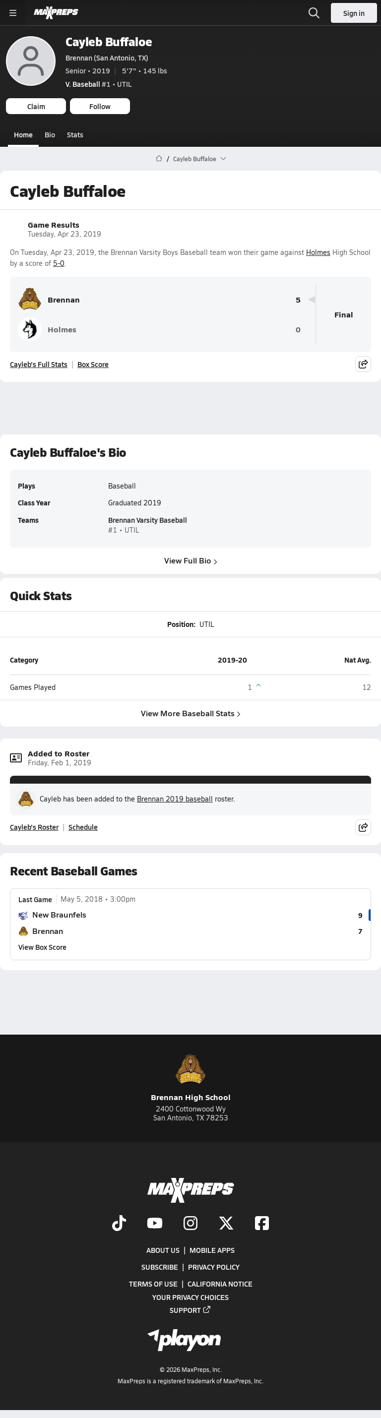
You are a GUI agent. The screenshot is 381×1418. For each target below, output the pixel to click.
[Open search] (314, 13)
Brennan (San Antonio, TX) (106, 57)
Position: (181, 624)
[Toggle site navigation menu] (13, 13)
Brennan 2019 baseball (175, 798)
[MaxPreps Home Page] (159, 159)
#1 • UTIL (98, 84)
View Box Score (42, 947)
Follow (100, 106)
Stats (75, 134)
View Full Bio (190, 560)
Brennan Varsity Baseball (147, 520)
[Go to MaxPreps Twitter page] (226, 1224)
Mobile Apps (212, 1250)
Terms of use (153, 1284)
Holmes (318, 251)
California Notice (220, 1284)
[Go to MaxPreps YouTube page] (155, 1224)
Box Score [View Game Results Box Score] (93, 364)
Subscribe (159, 1267)
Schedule (83, 827)
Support (190, 1310)
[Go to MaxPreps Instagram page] (190, 1224)
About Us (163, 1250)
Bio (50, 134)
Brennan (49, 299)
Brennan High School (191, 1078)
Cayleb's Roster (34, 827)
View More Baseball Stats (191, 713)
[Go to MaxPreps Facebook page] (262, 1224)
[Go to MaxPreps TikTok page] (119, 1224)
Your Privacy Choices (190, 1297)
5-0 (58, 263)
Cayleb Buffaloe (108, 41)
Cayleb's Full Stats (38, 364)
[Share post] (363, 364)
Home (23, 134)
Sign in (354, 13)
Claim (36, 106)
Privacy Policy (214, 1267)
